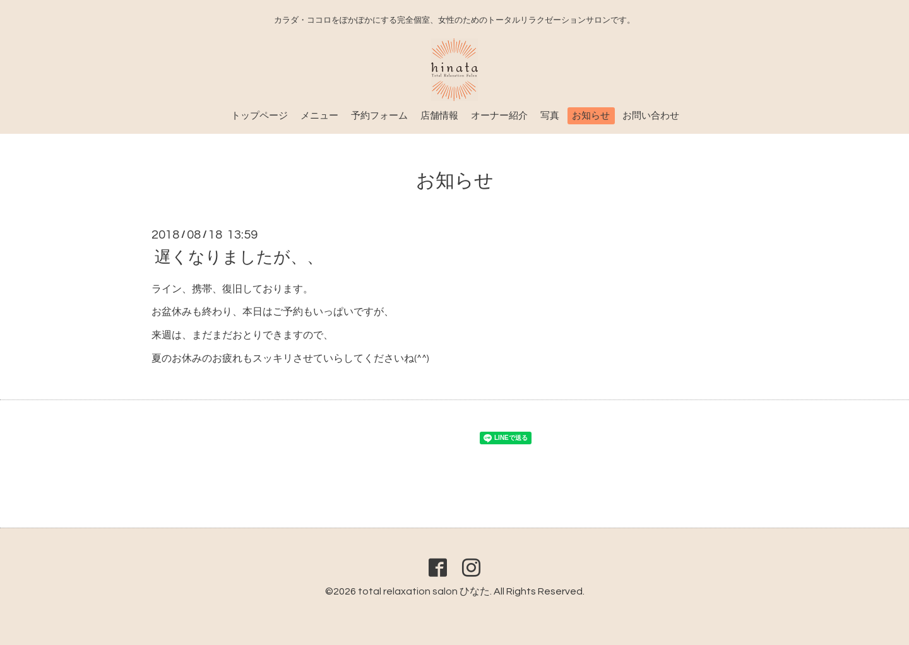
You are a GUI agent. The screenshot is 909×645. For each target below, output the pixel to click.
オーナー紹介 (499, 116)
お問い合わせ (650, 116)
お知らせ (591, 116)
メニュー (319, 116)
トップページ (259, 116)
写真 (549, 116)
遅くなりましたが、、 (239, 257)
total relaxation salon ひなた (424, 591)
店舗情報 (439, 116)
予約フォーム (379, 116)
